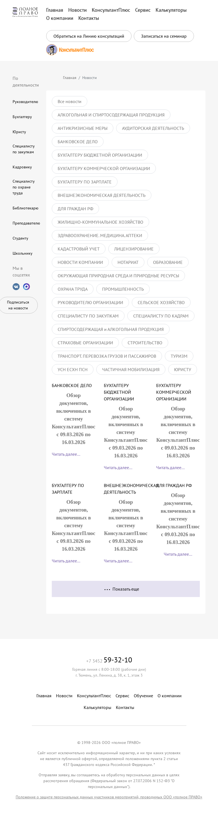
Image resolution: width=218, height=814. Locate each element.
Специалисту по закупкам (23, 149)
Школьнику (22, 253)
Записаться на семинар (164, 36)
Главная (69, 77)
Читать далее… (66, 454)
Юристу (19, 131)
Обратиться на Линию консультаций (88, 36)
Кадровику (22, 167)
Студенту (20, 238)
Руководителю (25, 101)
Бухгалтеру (22, 116)
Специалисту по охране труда (23, 187)
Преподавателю (26, 223)
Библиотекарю (25, 208)
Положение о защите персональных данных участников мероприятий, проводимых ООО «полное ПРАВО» (109, 796)
